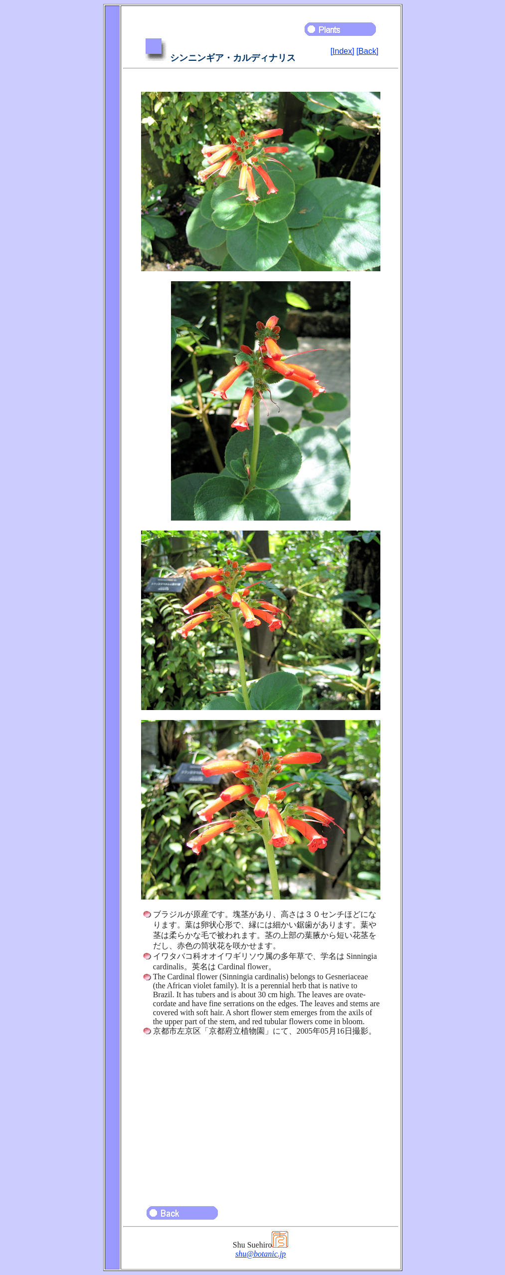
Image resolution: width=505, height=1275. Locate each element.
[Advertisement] (260, 1116)
